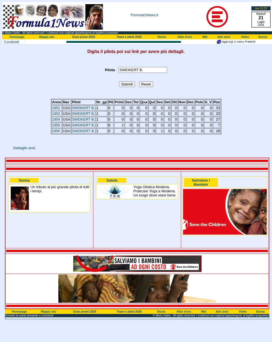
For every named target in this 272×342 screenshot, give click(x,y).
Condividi (11, 42)
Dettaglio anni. (24, 148)
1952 (56, 108)
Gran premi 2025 (83, 36)
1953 (56, 114)
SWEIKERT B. (83, 108)
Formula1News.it (144, 15)
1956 (56, 131)
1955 (56, 125)
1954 (56, 119)
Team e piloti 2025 (129, 36)
